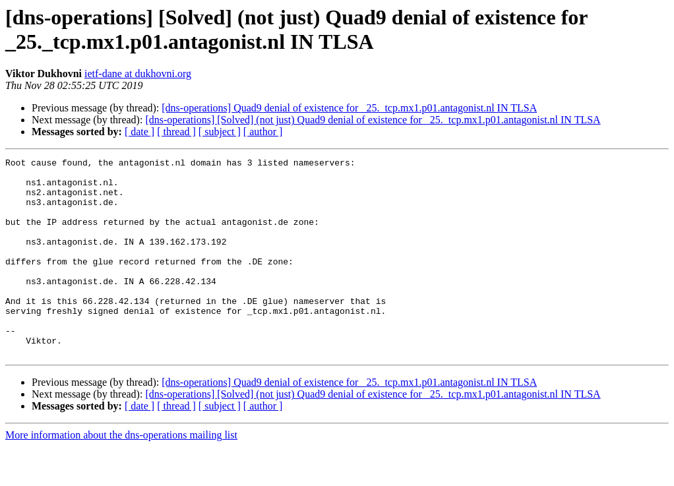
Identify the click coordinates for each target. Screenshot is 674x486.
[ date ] (139, 131)
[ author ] (263, 131)
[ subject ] (220, 131)
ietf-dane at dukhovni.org (137, 73)
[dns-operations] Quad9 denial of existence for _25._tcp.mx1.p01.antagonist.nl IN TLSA (349, 107)
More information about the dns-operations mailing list (121, 474)
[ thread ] (176, 131)
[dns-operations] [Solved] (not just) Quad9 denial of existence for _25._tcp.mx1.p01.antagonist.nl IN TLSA (372, 119)
